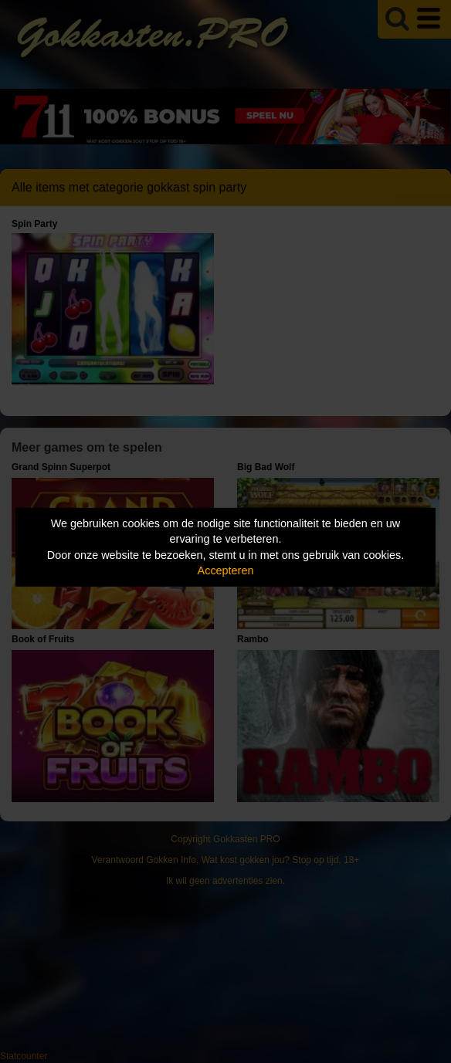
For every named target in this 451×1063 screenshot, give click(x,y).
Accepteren (226, 570)
